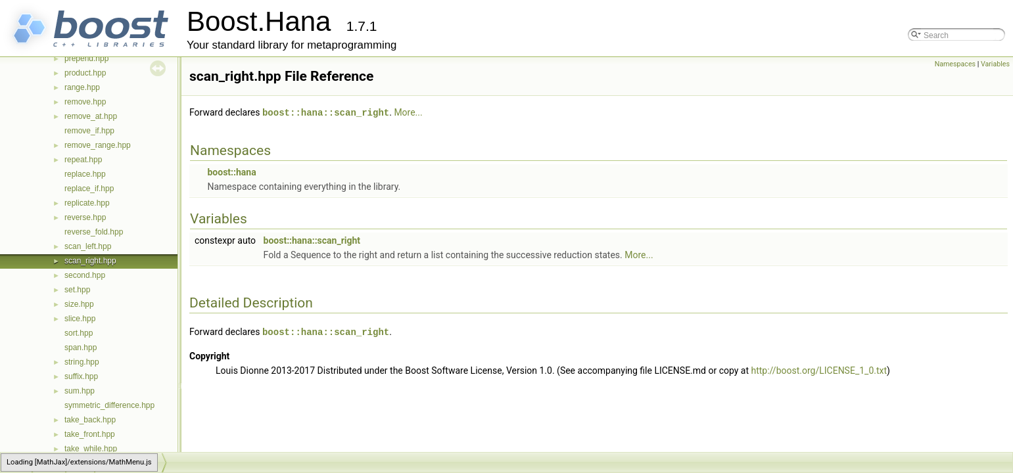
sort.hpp (78, 333)
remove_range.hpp (97, 145)
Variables (995, 64)
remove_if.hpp (89, 130)
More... (408, 112)
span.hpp (80, 347)
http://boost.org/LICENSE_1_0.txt (819, 369)
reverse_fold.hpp (93, 231)
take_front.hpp (89, 434)
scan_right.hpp (90, 260)
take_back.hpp (90, 419)
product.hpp (85, 73)
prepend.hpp (86, 58)
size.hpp (79, 304)
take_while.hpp (90, 448)
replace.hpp (85, 174)
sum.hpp (79, 390)
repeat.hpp (83, 159)
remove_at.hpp (90, 116)
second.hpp (84, 275)
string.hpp (81, 362)
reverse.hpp (85, 217)
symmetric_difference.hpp (109, 405)
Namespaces (955, 64)
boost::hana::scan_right (325, 112)
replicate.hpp (87, 203)
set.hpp (77, 289)
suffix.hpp (81, 376)
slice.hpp (79, 318)
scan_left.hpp (87, 246)
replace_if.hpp (89, 188)
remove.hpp (85, 101)
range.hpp (82, 87)
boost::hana (231, 171)
